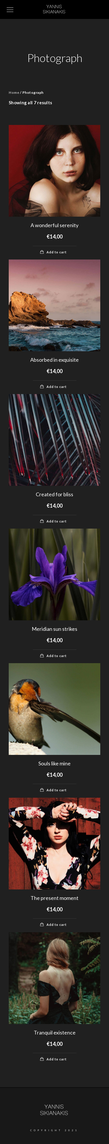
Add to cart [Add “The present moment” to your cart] (57, 924)
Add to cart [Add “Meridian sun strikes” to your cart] (57, 656)
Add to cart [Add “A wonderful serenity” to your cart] (57, 252)
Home (14, 92)
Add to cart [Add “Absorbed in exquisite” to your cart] (57, 387)
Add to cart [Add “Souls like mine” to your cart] (57, 790)
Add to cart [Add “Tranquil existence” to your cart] (57, 1059)
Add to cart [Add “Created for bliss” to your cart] (57, 521)
